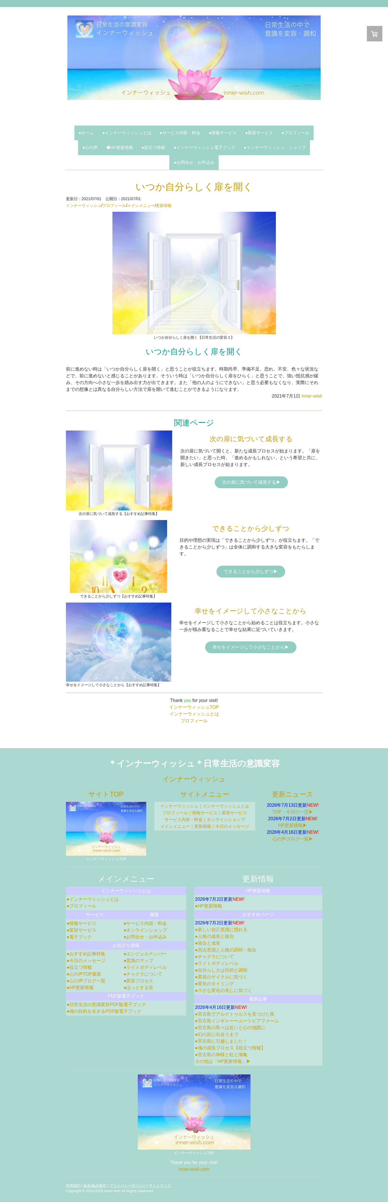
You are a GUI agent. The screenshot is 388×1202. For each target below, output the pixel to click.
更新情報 (164, 205)
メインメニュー (141, 205)
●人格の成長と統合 (214, 936)
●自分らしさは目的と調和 (221, 970)
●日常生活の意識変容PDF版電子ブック (106, 1004)
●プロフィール (295, 132)
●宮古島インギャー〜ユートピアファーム (237, 1020)
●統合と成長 (207, 943)
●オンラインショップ (145, 930)
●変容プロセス (139, 980)
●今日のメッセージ (86, 960)
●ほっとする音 (139, 987)
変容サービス (234, 812)
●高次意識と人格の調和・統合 (225, 949)
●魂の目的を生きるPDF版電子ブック (104, 1011)
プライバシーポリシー (127, 1185)
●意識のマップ (139, 960)
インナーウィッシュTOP (194, 707)
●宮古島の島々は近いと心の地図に (230, 1027)
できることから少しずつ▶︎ (251, 571)
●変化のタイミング (214, 983)
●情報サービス (223, 132)
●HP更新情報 (80, 987)
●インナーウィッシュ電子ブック (204, 147)
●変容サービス (259, 132)
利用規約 (73, 1185)
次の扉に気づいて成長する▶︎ (251, 482)
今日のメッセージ (232, 826)
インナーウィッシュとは (194, 714)
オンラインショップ (226, 819)
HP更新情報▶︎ (292, 825)
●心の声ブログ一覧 (86, 980)
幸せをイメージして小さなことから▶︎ (250, 647)
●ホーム (86, 132)
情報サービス (205, 812)
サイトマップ (160, 1185)
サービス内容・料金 (184, 819)
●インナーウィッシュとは (126, 132)
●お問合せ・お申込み (194, 162)
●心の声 (89, 147)
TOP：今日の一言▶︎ (292, 811)
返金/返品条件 (95, 1185)
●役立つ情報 (153, 147)
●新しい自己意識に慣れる (221, 929)
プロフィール (114, 205)
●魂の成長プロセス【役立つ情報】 (230, 1047)
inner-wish (312, 396)
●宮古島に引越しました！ (221, 1041)
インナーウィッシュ (83, 205)
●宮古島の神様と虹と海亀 (221, 1054)
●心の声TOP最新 (84, 974)
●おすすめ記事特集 (86, 953)
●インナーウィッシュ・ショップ (274, 147)
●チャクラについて (143, 974)
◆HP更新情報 (119, 147)
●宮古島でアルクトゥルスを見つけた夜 (234, 1014)
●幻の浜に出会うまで (216, 1034)
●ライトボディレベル (145, 967)
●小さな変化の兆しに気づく (223, 990)
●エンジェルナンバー (145, 953)
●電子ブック (79, 937)
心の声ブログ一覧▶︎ (292, 839)
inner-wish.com (194, 1169)
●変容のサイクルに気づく (221, 976)
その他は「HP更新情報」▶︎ (223, 1061)
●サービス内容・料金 (180, 132)
